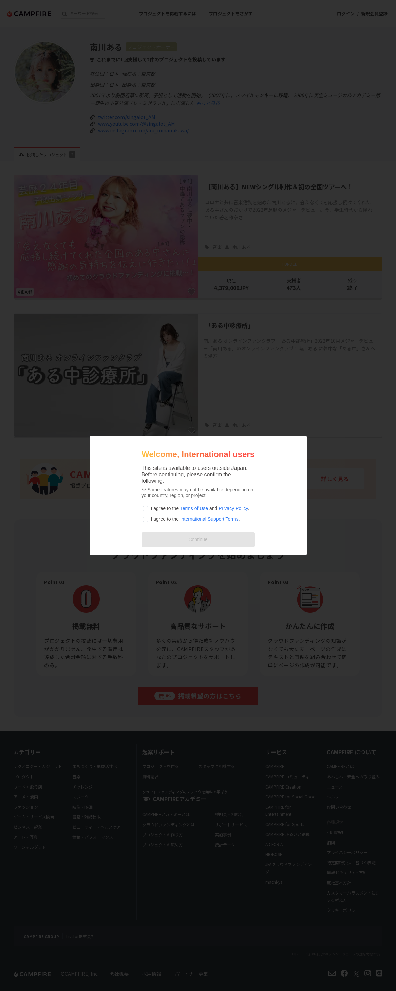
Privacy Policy (233, 508)
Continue (197, 539)
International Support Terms (209, 519)
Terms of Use (194, 508)
